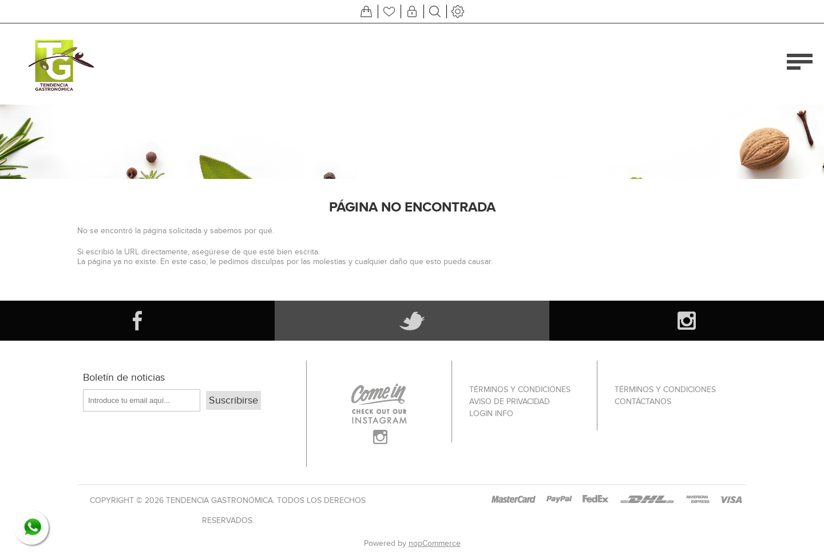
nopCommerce (435, 543)
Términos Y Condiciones (520, 389)
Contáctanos (643, 401)
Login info (491, 413)
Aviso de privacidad (509, 401)
